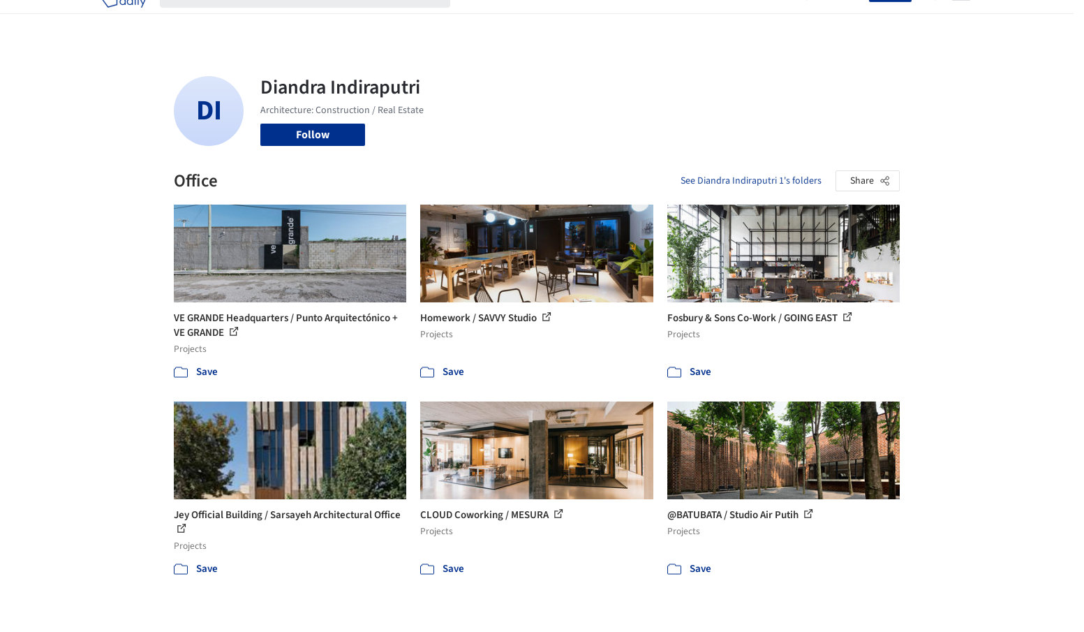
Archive (775, 19)
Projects (483, 19)
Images (531, 19)
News (733, 19)
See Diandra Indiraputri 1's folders (751, 181)
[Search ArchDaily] (316, 19)
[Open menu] (961, 19)
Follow (312, 134)
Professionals (676, 19)
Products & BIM (596, 19)
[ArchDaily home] (123, 20)
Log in (846, 19)
